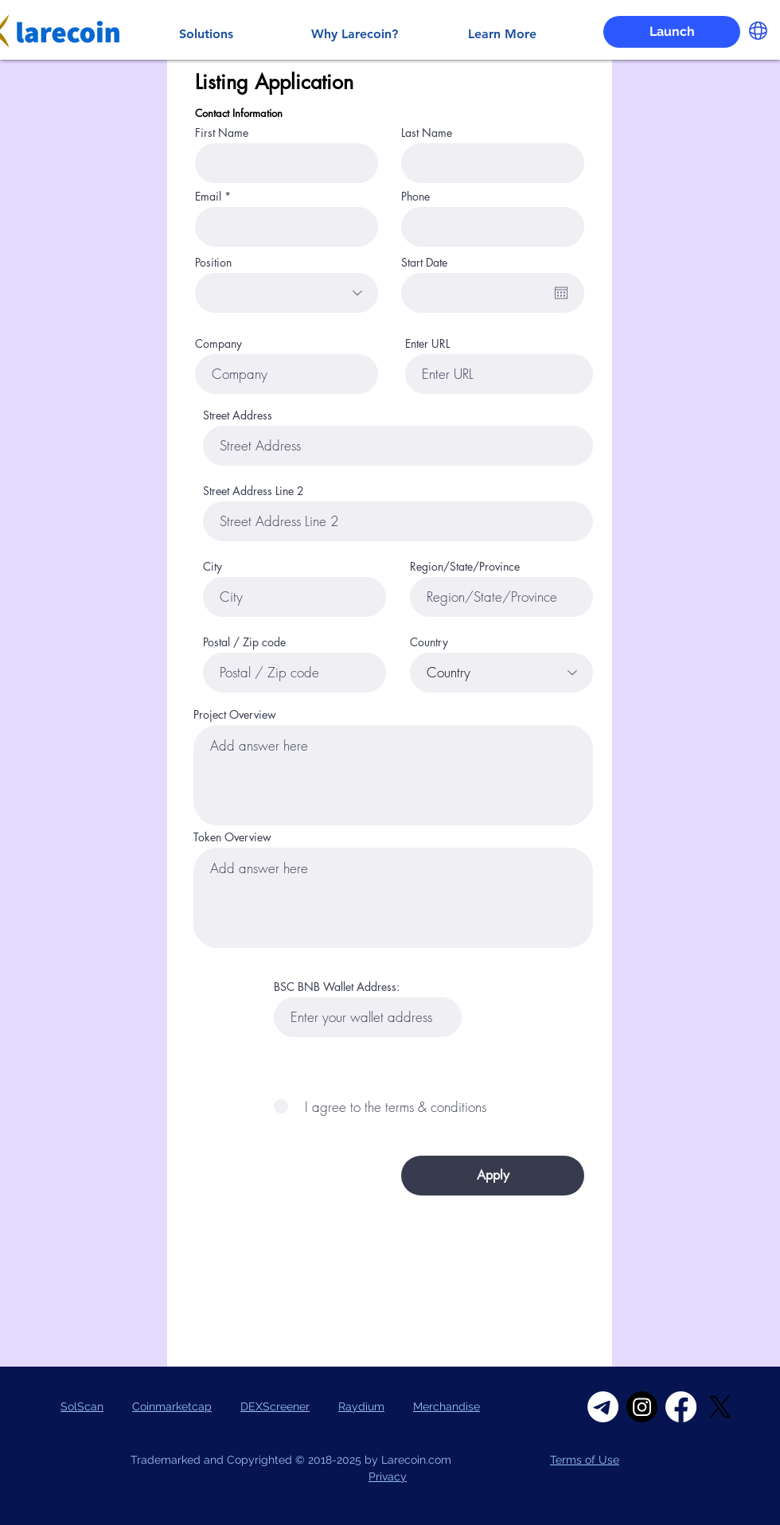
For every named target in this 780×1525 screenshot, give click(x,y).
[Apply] (492, 1175)
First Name (221, 132)
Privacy (388, 1476)
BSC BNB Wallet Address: (337, 987)
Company (218, 343)
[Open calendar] (561, 293)
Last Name (426, 132)
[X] (719, 1406)
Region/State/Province (465, 566)
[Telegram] (602, 1406)
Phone (415, 196)
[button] (758, 30)
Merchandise (446, 1406)
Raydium (361, 1406)
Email (208, 196)
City (212, 566)
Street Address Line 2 (253, 491)
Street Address (237, 415)
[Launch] (671, 32)
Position (213, 262)
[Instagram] (641, 1406)
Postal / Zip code (244, 642)
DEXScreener (275, 1406)
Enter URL (427, 343)
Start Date (424, 262)
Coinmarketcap (172, 1406)
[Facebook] (680, 1406)
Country (429, 642)
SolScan (81, 1406)
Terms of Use (584, 1459)
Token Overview (232, 837)
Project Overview (234, 714)
